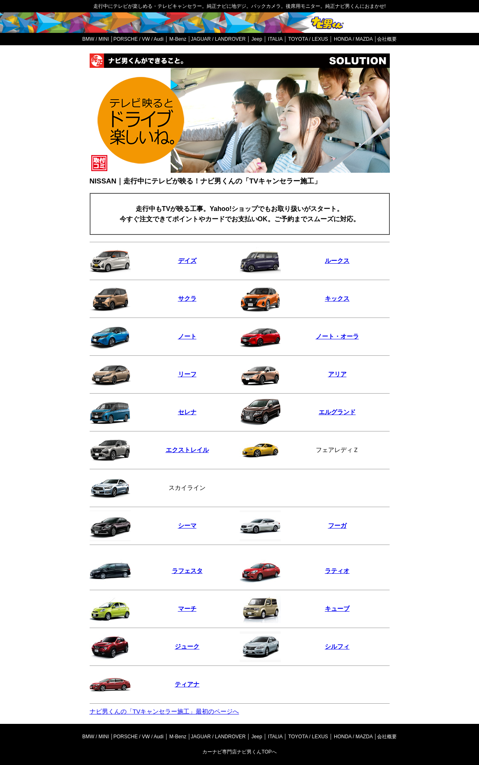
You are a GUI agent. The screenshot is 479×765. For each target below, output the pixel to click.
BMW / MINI (95, 39)
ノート (187, 336)
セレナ (187, 412)
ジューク (187, 646)
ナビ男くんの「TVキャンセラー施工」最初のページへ (164, 711)
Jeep (257, 39)
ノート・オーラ (337, 336)
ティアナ (187, 684)
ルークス (337, 260)
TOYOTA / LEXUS (308, 39)
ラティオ (337, 571)
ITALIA (275, 39)
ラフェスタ (187, 571)
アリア (337, 374)
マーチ (187, 608)
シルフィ (337, 646)
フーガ (337, 525)
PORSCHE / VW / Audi (138, 39)
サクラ (187, 298)
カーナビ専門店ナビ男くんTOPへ (239, 752)
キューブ (337, 608)
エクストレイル (187, 450)
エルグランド (337, 412)
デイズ (187, 260)
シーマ (187, 525)
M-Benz (177, 39)
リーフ (187, 374)
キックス (337, 298)
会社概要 (387, 39)
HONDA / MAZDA (353, 39)
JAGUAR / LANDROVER (218, 39)
